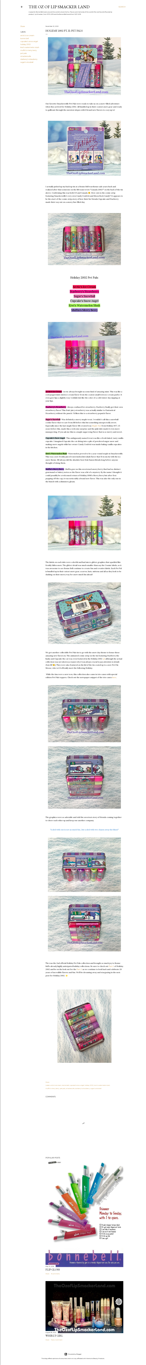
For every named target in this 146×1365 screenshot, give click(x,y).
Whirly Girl (54, 1335)
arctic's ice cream (27, 35)
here (114, 677)
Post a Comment (56, 1340)
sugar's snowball (26, 62)
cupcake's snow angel (29, 41)
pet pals (23, 53)
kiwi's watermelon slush (29, 47)
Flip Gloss (53, 1269)
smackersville (25, 56)
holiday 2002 (25, 44)
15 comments (55, 1274)
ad (104, 659)
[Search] (122, 7)
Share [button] (22, 26)
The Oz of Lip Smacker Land (59, 6)
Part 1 (111, 966)
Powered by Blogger (73, 1354)
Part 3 (79, 969)
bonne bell (24, 38)
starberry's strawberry (28, 59)
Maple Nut (96, 426)
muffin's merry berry (28, 50)
